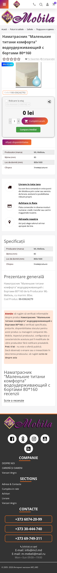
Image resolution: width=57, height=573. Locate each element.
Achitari (6, 493)
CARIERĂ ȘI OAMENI (12, 467)
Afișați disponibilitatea (16, 142)
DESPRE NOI (8, 463)
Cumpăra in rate (10, 488)
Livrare (5, 498)
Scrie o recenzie (14, 400)
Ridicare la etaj (14, 100)
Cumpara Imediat (28, 129)
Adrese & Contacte (11, 484)
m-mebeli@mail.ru (33, 554)
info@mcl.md (33, 550)
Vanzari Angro (9, 472)
